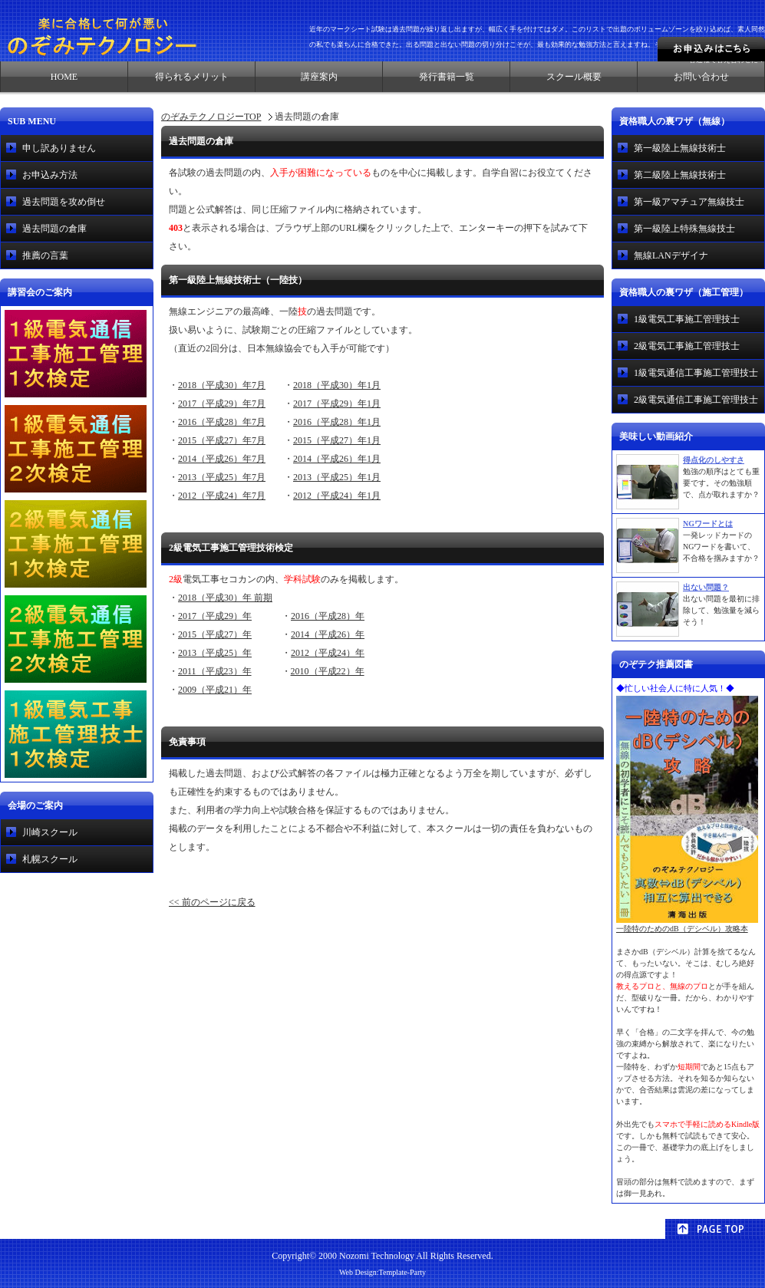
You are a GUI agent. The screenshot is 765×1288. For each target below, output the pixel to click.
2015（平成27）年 (215, 634)
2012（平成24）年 (327, 652)
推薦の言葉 (45, 255)
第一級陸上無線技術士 (680, 148)
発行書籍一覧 (446, 76)
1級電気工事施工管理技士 (687, 319)
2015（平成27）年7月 (221, 440)
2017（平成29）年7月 (221, 403)
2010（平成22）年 (327, 671)
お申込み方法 (49, 175)
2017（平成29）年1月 (337, 403)
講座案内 (319, 76)
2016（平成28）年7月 (221, 422)
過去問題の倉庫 (54, 228)
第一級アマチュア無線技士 (689, 201)
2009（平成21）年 (215, 689)
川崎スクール (49, 832)
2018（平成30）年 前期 (225, 597)
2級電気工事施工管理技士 (687, 346)
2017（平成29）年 (215, 616)
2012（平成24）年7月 (221, 495)
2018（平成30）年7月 (221, 385)
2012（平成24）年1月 (337, 495)
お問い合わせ (701, 76)
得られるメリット (192, 76)
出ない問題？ (706, 587)
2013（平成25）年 (215, 652)
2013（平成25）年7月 (221, 477)
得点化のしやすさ (713, 460)
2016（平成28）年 (327, 616)
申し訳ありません (59, 148)
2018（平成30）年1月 (337, 385)
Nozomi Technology (376, 1255)
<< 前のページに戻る (212, 902)
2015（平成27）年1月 (337, 440)
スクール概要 (574, 76)
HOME (64, 76)
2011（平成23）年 (215, 671)
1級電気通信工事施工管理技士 (696, 372)
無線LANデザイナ (671, 255)
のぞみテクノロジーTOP (211, 116)
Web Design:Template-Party (382, 1272)
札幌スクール (49, 859)
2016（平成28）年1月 (337, 422)
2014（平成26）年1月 (337, 458)
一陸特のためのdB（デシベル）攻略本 (687, 924)
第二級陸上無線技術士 (680, 175)
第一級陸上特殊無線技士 (684, 228)
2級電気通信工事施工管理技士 (696, 399)
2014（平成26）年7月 (221, 458)
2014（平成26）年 (327, 634)
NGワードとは (708, 523)
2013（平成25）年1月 (337, 477)
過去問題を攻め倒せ (63, 201)
